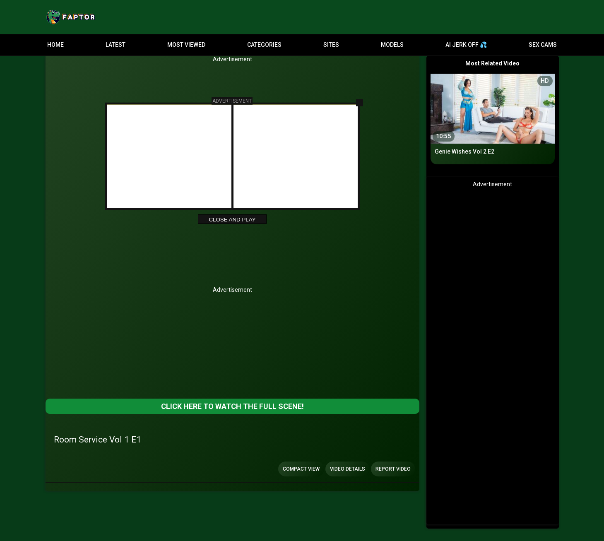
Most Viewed (186, 44)
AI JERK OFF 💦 (466, 44)
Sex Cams (543, 44)
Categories (264, 44)
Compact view (301, 469)
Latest (115, 44)
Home (55, 44)
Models (392, 44)
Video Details (347, 469)
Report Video (393, 469)
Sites (331, 44)
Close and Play (232, 219)
